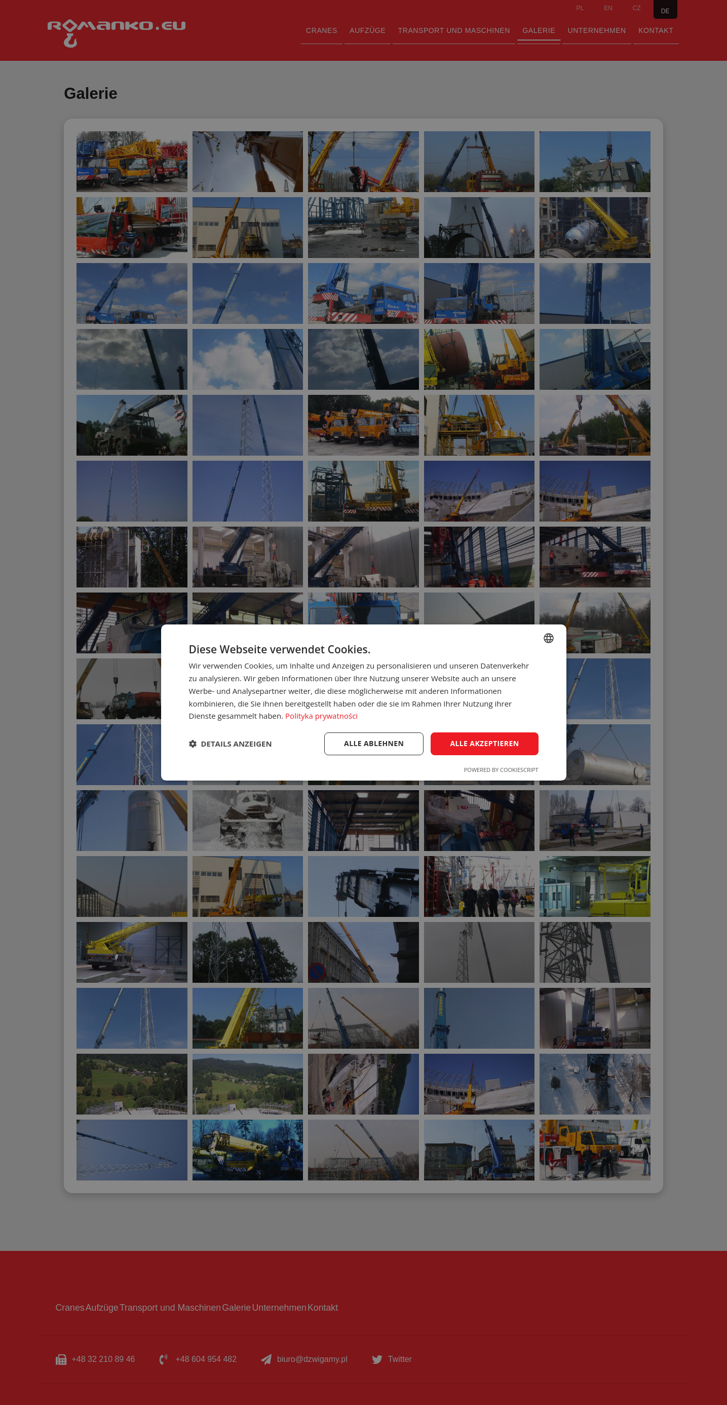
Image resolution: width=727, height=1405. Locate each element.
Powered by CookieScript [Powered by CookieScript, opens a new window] (501, 769)
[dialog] (363, 702)
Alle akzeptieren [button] (484, 743)
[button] (230, 744)
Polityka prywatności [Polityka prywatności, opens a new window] (321, 716)
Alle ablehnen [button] (374, 743)
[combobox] (549, 638)
